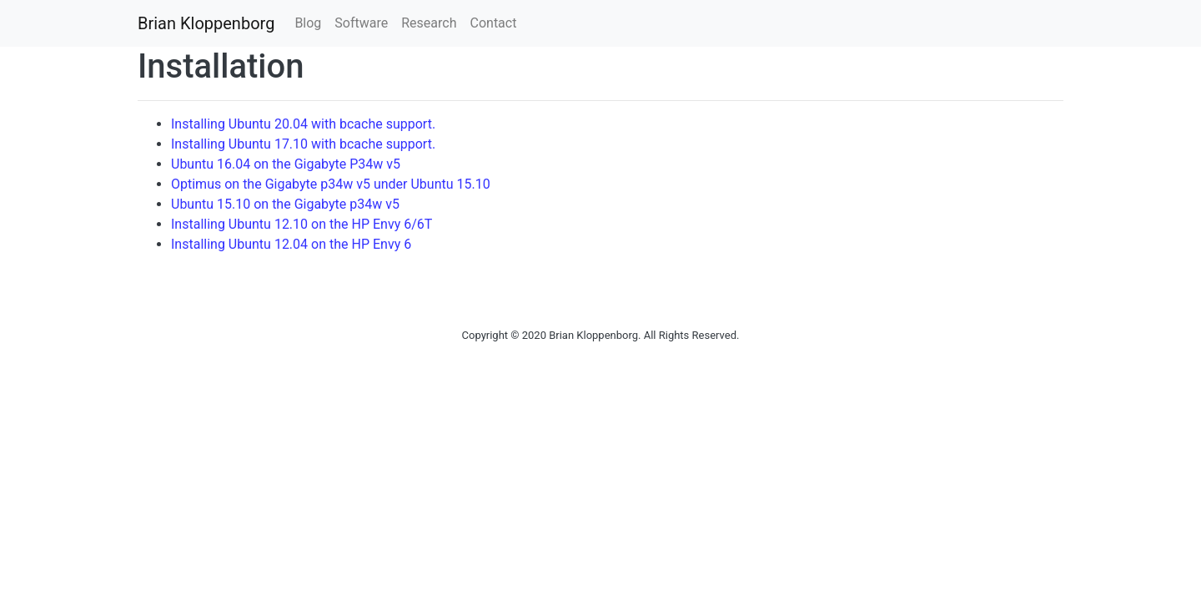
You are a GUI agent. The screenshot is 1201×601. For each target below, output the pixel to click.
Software (361, 23)
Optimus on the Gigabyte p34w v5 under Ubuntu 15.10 (330, 184)
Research (428, 23)
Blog (307, 23)
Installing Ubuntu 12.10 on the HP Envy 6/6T (301, 224)
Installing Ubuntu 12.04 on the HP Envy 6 (291, 244)
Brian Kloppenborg (206, 23)
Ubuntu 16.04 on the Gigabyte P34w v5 (285, 164)
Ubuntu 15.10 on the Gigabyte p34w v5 (285, 204)
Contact (493, 23)
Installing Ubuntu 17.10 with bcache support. (303, 144)
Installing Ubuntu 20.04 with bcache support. (303, 124)
